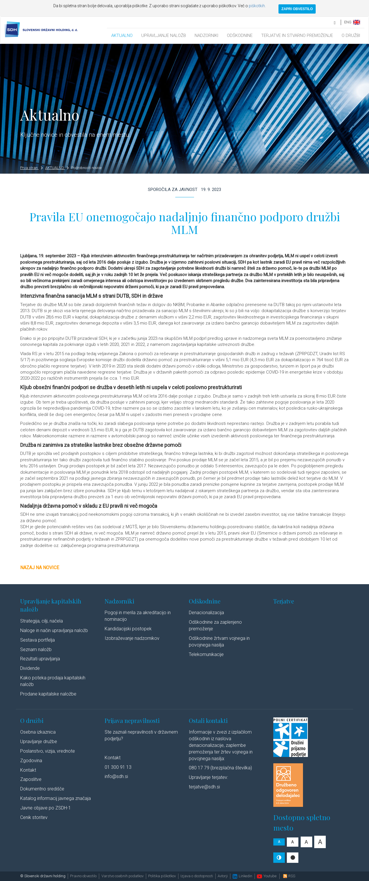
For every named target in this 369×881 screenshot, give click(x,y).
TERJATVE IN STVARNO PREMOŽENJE (297, 35)
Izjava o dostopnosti (196, 876)
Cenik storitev (34, 817)
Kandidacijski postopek (128, 628)
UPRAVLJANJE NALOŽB (163, 35)
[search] (335, 22)
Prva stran (31, 168)
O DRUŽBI (351, 35)
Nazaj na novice (39, 567)
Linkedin (242, 876)
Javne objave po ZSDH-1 (45, 808)
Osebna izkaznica (38, 732)
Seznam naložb (36, 649)
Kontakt (28, 770)
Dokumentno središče (42, 789)
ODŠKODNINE (240, 35)
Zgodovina (31, 760)
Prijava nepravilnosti (132, 720)
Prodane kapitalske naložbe (48, 694)
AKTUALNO (122, 35)
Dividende (30, 668)
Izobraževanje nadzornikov (132, 638)
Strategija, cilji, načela (41, 621)
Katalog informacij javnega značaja (55, 798)
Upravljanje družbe (38, 741)
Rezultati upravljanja (40, 658)
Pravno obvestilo (83, 876)
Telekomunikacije (206, 654)
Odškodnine (205, 601)
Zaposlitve (31, 779)
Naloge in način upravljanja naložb (54, 630)
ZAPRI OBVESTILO (297, 9)
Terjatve (283, 601)
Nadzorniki (119, 601)
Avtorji (223, 876)
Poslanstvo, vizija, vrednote (47, 751)
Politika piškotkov (162, 876)
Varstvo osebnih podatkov (122, 876)
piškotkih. (257, 5)
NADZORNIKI (206, 35)
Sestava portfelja (37, 640)
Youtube (266, 876)
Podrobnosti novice (86, 168)
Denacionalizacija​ (206, 612)
